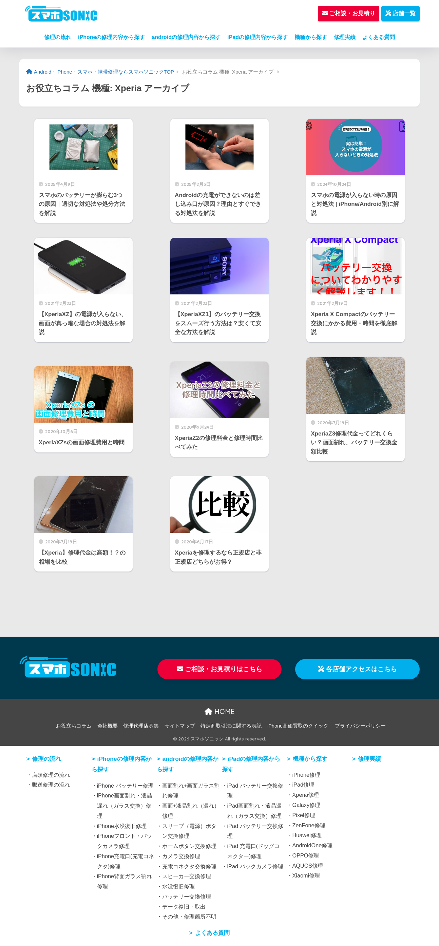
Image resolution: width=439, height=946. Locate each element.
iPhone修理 (306, 775)
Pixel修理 (303, 815)
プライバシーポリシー (360, 726)
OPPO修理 (305, 855)
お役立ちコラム (74, 726)
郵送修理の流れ (51, 784)
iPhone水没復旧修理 (122, 826)
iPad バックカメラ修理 (255, 866)
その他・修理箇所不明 (189, 916)
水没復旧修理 (178, 886)
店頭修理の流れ (51, 775)
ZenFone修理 (308, 825)
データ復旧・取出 (184, 907)
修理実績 (345, 37)
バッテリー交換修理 (186, 896)
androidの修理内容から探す (186, 37)
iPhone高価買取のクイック (297, 726)
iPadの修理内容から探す (257, 37)
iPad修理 (303, 784)
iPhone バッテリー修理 (125, 786)
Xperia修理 (305, 795)
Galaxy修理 (306, 805)
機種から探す (310, 37)
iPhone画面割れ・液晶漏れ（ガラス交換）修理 (124, 805)
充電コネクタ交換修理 (189, 866)
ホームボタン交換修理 (189, 846)
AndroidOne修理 (312, 845)
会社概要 (107, 726)
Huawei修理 (307, 835)
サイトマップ (180, 726)
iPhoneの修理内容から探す (111, 37)
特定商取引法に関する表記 (231, 726)
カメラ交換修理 (181, 856)
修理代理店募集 (141, 726)
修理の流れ (57, 37)
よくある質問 (378, 37)
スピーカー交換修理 (186, 876)
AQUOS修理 (307, 866)
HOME (220, 711)
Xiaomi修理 (306, 875)
